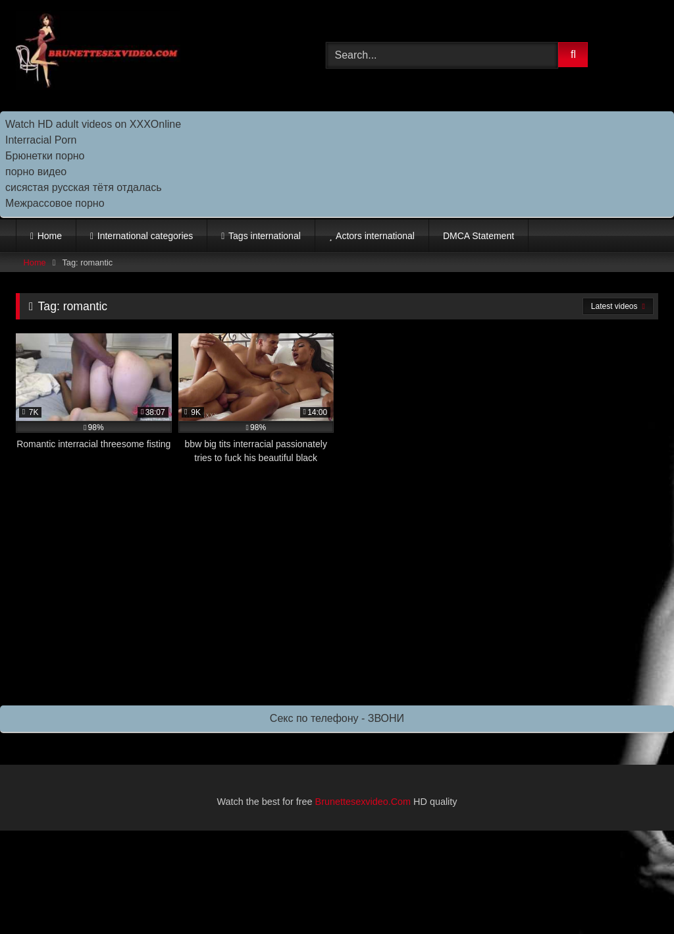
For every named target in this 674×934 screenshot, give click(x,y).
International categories (145, 236)
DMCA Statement (478, 236)
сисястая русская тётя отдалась (83, 187)
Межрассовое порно (55, 203)
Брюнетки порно (45, 155)
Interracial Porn (41, 140)
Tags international (264, 236)
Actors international (375, 236)
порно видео (35, 171)
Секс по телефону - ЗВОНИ (337, 718)
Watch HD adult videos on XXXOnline (93, 124)
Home (50, 236)
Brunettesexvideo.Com (363, 801)
